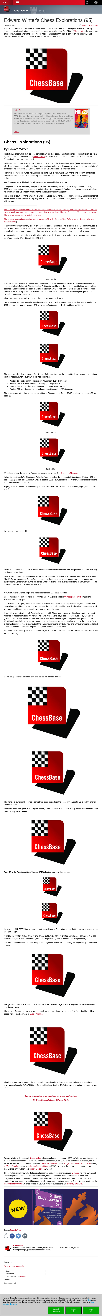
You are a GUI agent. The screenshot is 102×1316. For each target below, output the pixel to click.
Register (23, 1276)
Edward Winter (15, 1230)
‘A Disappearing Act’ (72, 597)
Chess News (19, 11)
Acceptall (91, 1310)
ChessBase (18, 1245)
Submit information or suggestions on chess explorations (51, 1096)
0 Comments (93, 25)
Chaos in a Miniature (69, 473)
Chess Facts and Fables (39, 1166)
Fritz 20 (17, 110)
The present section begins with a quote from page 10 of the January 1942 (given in (41, 219)
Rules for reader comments (14, 1266)
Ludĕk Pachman (37, 1014)
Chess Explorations (49, 1163)
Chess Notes (79, 31)
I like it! (84, 25)
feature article (39, 157)
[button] (17, 2)
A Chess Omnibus (11, 1166)
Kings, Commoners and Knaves (77, 1163)
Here (89, 1300)
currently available (74, 1184)
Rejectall (73, 1310)
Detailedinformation (56, 1310)
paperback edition (37, 1169)
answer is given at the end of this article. (25, 215)
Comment (7, 1280)
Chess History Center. (14, 1184)
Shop (5, 2)
